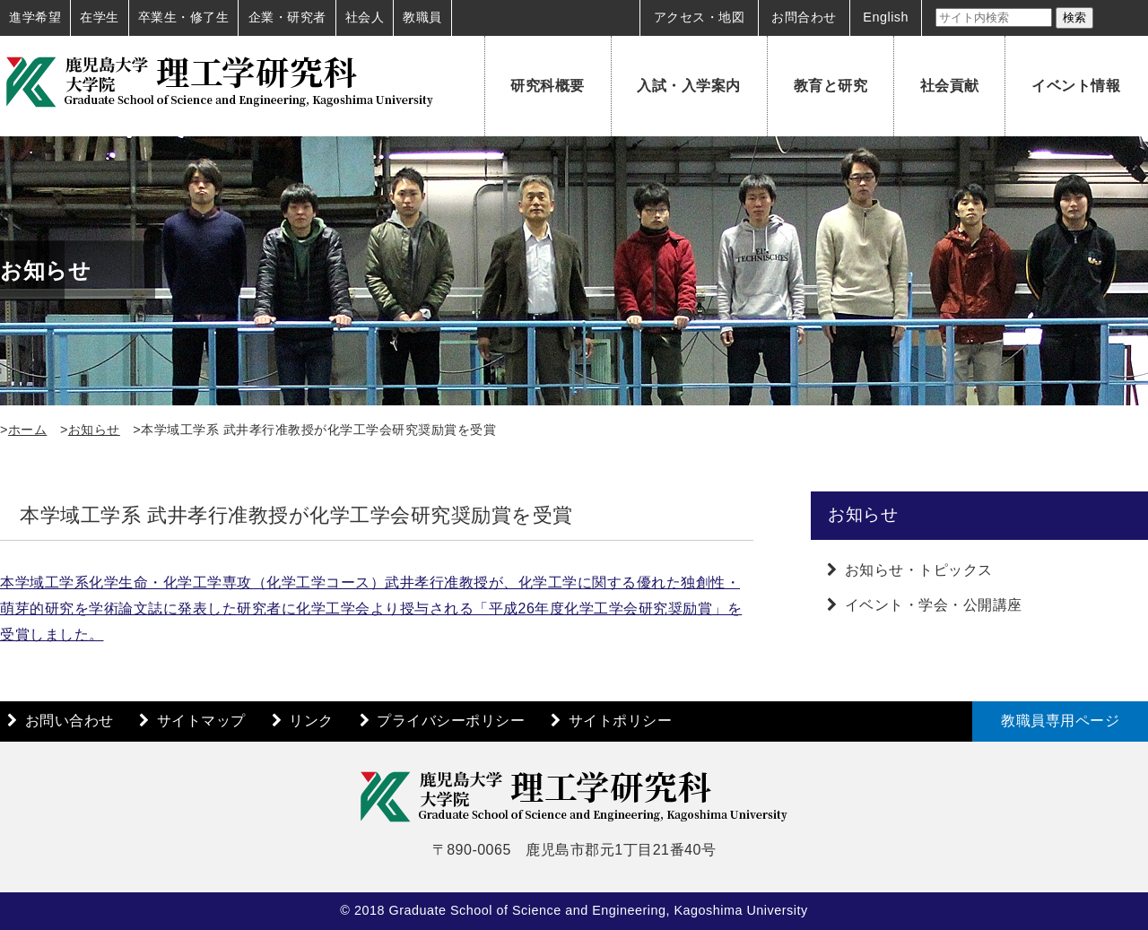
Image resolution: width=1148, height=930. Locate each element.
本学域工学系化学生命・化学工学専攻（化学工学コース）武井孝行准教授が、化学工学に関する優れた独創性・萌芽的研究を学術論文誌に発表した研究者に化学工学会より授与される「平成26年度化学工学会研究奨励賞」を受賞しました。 (371, 608)
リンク (311, 720)
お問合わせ (804, 17)
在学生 (99, 17)
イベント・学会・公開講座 (933, 605)
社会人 (365, 17)
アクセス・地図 (699, 17)
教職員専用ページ (1060, 720)
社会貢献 (949, 85)
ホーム (28, 429)
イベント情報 (1075, 85)
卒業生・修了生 (184, 17)
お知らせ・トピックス (919, 570)
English (886, 17)
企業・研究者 (287, 17)
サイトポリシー (621, 720)
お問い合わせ (69, 720)
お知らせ (94, 429)
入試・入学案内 (689, 85)
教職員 (422, 17)
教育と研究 (831, 85)
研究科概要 (547, 85)
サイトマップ (201, 720)
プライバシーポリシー (451, 720)
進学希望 (35, 17)
